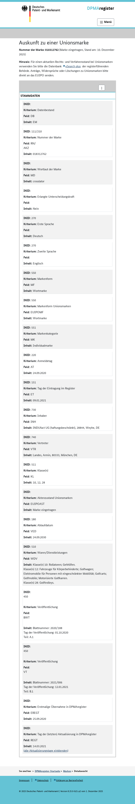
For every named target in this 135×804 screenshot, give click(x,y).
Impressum (24, 780)
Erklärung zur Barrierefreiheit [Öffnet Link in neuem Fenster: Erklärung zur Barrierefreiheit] (69, 780)
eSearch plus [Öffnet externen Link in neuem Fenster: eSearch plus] (73, 66)
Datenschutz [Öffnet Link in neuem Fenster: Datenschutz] (43, 780)
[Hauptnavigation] (105, 22)
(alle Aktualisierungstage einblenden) (46, 750)
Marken (67, 771)
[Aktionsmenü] (102, 88)
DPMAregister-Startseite (47, 771)
